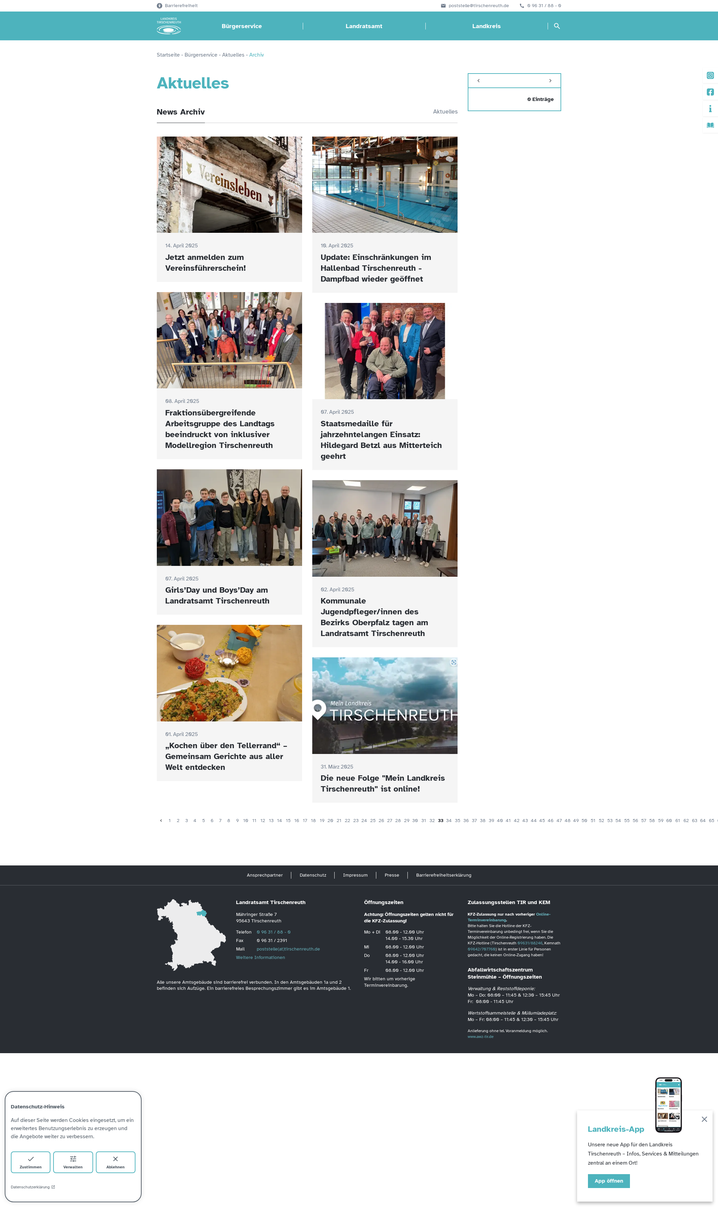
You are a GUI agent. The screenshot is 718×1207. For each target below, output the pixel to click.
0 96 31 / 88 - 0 (544, 5)
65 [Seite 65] (711, 820)
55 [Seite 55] (627, 820)
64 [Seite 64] (703, 820)
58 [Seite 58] (652, 820)
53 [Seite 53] (610, 820)
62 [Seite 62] (686, 820)
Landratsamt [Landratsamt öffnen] (364, 26)
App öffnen (609, 1181)
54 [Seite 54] (618, 820)
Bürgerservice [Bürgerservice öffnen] (242, 26)
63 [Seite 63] (694, 820)
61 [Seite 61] (677, 820)
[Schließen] (704, 1120)
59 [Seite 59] (660, 820)
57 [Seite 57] (643, 820)
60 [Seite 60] (669, 820)
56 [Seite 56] (635, 820)
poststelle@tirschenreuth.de (479, 5)
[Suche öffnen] (557, 26)
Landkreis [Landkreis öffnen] (486, 26)
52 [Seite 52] (601, 820)
